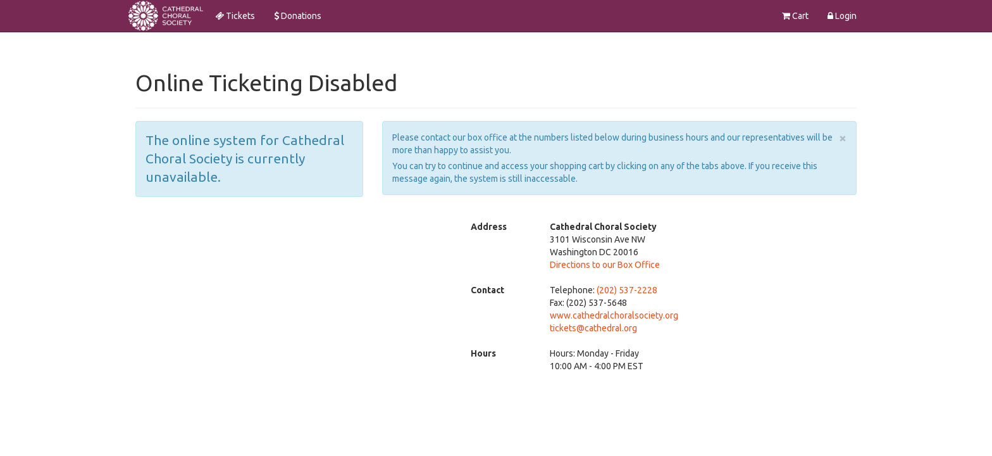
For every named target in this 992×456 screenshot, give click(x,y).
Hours (483, 353)
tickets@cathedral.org (593, 328)
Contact (487, 290)
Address (489, 227)
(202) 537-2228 (627, 290)
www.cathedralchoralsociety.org (614, 315)
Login (842, 16)
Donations (297, 16)
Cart (795, 16)
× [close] (842, 137)
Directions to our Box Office (605, 265)
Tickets (235, 16)
